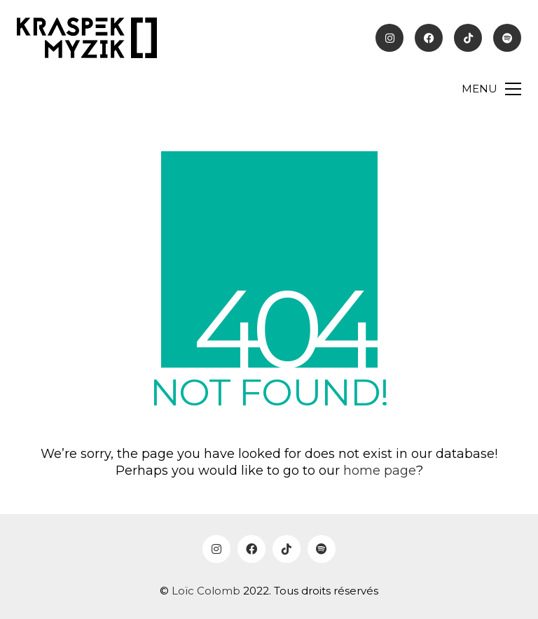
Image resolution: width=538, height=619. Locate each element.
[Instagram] (216, 549)
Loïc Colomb (206, 590)
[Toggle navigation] (491, 89)
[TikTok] (287, 549)
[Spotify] (322, 549)
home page (379, 470)
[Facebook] (251, 549)
